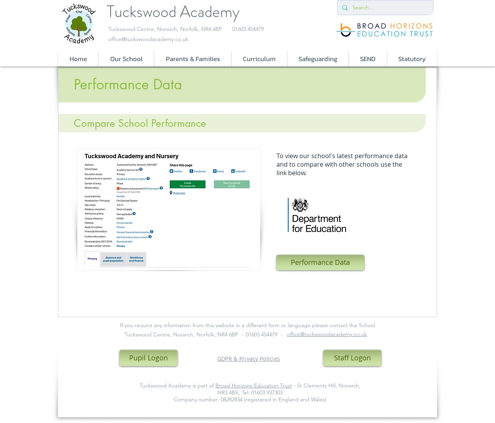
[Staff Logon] (352, 358)
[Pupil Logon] (148, 358)
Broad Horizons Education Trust (253, 385)
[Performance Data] (320, 262)
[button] (126, 59)
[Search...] (384, 8)
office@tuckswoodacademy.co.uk (148, 39)
